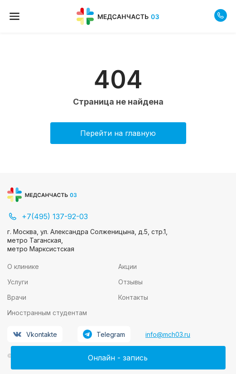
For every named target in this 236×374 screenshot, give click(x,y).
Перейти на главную (118, 133)
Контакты (133, 297)
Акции (127, 266)
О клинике (23, 266)
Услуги (17, 282)
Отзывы (130, 282)
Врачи (16, 297)
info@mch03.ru (167, 334)
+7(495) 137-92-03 (47, 216)
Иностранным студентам (47, 312)
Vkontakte (35, 334)
